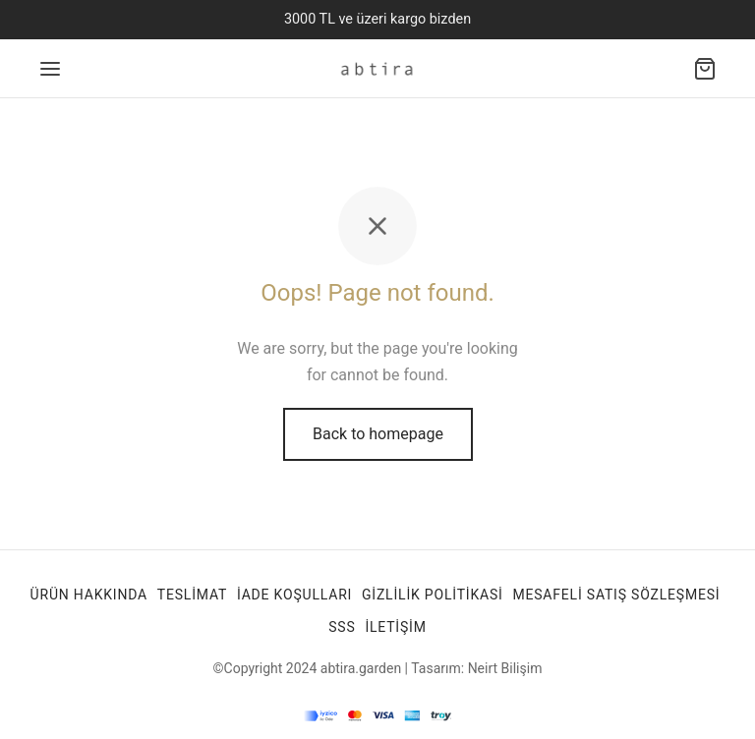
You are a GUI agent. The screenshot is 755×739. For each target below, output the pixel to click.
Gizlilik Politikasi (432, 594)
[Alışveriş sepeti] (705, 69)
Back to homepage (378, 434)
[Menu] (50, 68)
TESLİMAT (192, 594)
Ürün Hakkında (88, 594)
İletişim (395, 627)
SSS (341, 627)
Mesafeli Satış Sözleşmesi (616, 594)
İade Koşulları (294, 594)
